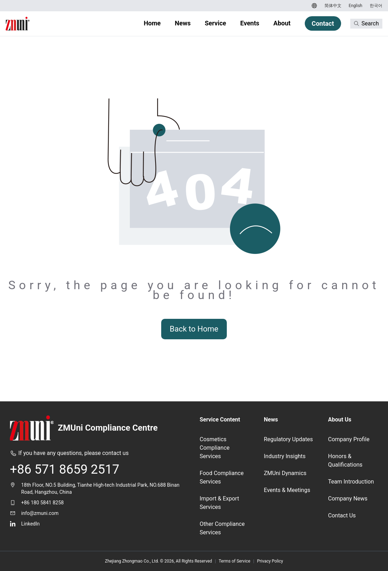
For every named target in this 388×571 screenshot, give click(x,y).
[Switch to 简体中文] (332, 6)
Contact (323, 23)
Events (249, 23)
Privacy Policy (270, 561)
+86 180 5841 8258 (42, 502)
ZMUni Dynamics (285, 473)
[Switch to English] (355, 6)
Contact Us (342, 515)
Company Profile (348, 439)
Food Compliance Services (222, 477)
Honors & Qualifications (345, 460)
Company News (348, 498)
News (183, 23)
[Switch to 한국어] (375, 6)
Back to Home (194, 328)
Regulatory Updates (288, 439)
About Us (339, 419)
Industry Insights (284, 456)
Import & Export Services (219, 502)
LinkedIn (30, 524)
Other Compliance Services (222, 528)
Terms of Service (234, 561)
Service (215, 23)
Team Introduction (351, 481)
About (282, 23)
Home (152, 23)
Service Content (220, 419)
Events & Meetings (287, 490)
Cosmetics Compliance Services (215, 448)
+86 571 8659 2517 (64, 469)
